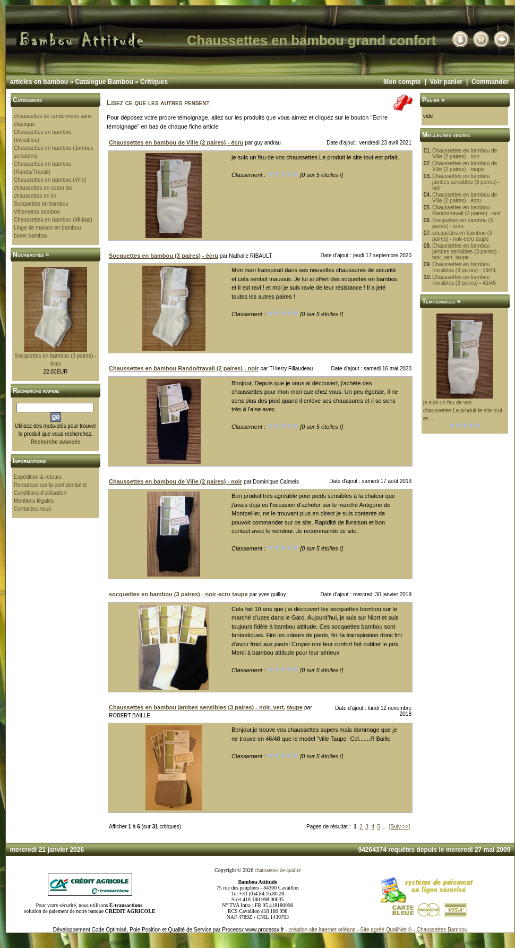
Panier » (433, 100)
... (384, 827)
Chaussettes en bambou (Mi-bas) (53, 220)
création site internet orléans (322, 930)
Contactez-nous (32, 509)
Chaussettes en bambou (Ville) (50, 180)
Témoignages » (441, 301)
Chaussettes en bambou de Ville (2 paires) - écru (464, 198)
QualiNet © (399, 930)
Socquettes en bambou (41, 204)
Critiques (154, 82)
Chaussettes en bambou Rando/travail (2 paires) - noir (466, 210)
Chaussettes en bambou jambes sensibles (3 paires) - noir (466, 182)
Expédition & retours (38, 477)
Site (364, 930)
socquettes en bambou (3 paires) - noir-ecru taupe (462, 236)
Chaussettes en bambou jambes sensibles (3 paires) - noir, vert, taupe (466, 251)
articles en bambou (39, 82)
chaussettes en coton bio (43, 188)
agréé (377, 930)
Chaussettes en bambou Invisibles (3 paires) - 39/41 (464, 267)
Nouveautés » (31, 254)
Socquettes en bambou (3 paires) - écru (462, 223)
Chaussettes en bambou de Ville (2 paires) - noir (464, 153)
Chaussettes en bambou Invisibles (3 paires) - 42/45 (464, 280)
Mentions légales (34, 501)
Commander (490, 82)
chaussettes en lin (35, 196)
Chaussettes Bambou (442, 930)
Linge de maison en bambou (47, 228)
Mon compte (402, 82)
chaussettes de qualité (278, 870)
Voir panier (446, 82)
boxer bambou (31, 236)
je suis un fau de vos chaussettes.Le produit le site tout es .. (462, 410)
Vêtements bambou (37, 212)
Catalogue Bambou (104, 82)
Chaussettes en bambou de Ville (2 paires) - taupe (464, 166)
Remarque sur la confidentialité (50, 485)
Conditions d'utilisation (40, 493)
